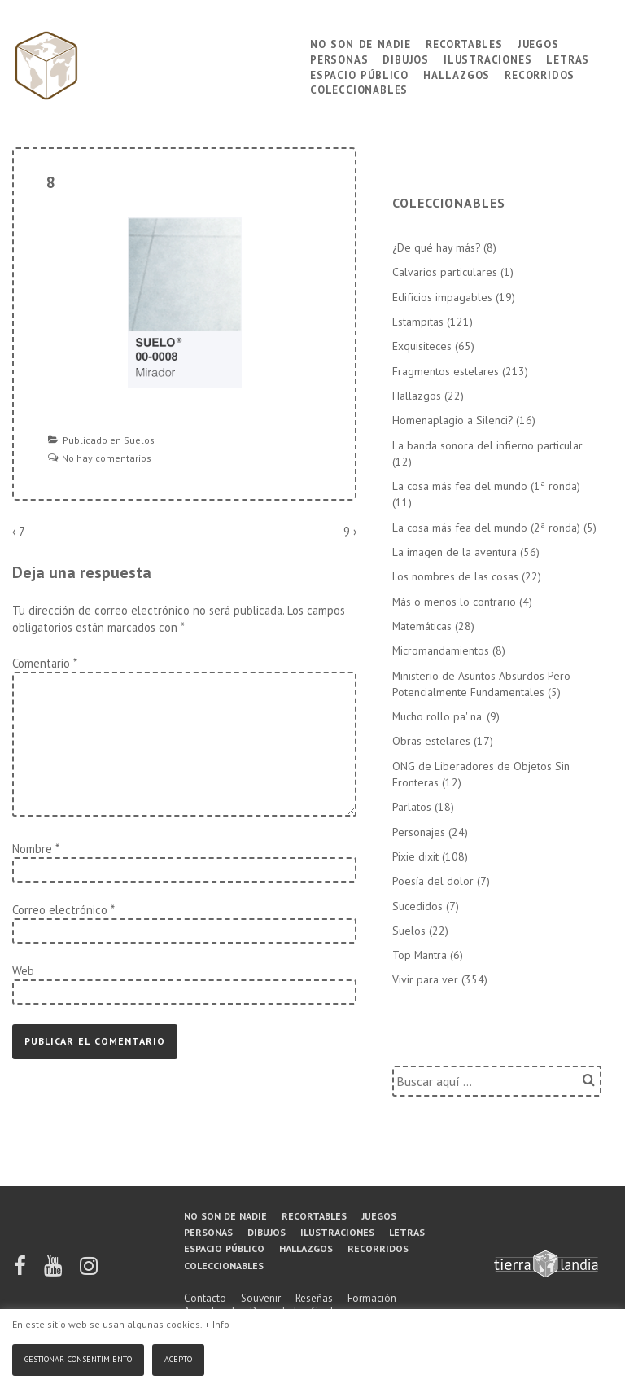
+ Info (216, 1324)
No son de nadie (360, 42)
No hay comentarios (106, 458)
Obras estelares (431, 741)
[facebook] (21, 1271)
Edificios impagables (442, 297)
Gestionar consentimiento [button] (78, 1357)
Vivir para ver (425, 979)
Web (23, 971)
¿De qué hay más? (436, 247)
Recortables (464, 42)
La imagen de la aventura (454, 552)
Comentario (44, 663)
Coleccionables (359, 88)
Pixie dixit (415, 856)
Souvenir (261, 1298)
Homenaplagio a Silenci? (452, 420)
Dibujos (405, 58)
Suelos (139, 440)
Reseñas (314, 1298)
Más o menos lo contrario (454, 601)
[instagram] (88, 1271)
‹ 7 (18, 531)
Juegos (538, 42)
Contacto (205, 1298)
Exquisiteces (422, 346)
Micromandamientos (440, 650)
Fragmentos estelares (445, 371)
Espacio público (359, 73)
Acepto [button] (178, 1357)
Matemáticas (422, 626)
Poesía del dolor (433, 881)
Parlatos (411, 806)
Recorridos (540, 73)
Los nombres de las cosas (455, 576)
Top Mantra (419, 955)
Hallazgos (456, 73)
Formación (371, 1298)
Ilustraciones (487, 58)
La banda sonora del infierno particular (487, 445)
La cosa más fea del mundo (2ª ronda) (486, 527)
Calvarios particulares (444, 272)
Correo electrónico (59, 910)
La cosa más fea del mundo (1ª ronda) (486, 486)
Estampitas (418, 321)
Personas (339, 58)
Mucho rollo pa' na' (437, 716)
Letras (567, 58)
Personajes (418, 832)
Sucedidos (417, 906)
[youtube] (54, 1271)
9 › (349, 531)
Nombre (32, 848)
